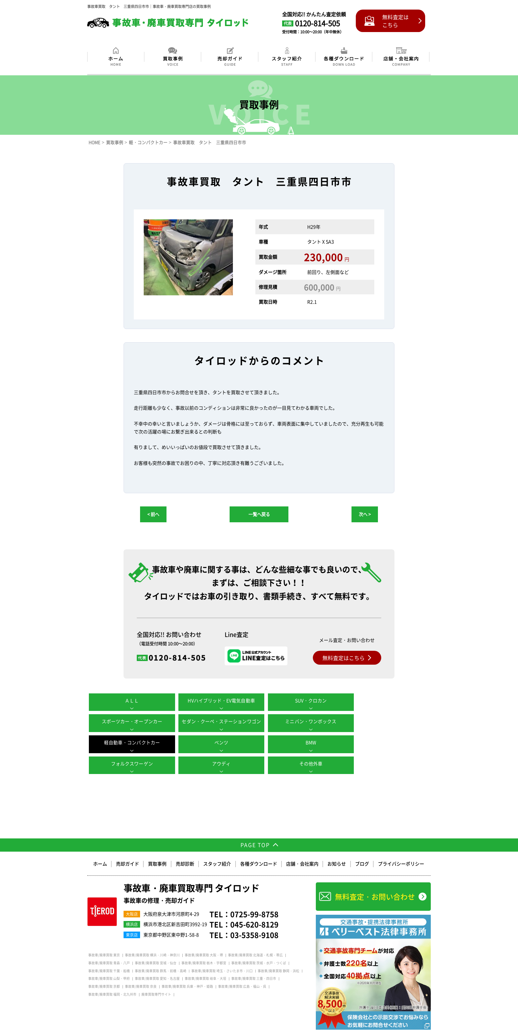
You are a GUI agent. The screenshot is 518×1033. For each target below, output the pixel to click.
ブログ (362, 850)
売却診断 (185, 850)
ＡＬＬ (130, 700)
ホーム (101, 850)
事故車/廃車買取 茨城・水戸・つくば (258, 949)
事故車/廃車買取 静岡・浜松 (278, 957)
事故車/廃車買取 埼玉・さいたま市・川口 (222, 957)
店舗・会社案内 (302, 850)
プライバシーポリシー (401, 850)
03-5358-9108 (254, 921)
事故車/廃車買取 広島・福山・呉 (242, 973)
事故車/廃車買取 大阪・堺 (204, 942)
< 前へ (153, 514)
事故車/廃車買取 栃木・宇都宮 (203, 949)
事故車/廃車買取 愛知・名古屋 (157, 965)
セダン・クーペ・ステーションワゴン (130, 721)
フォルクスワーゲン (216, 742)
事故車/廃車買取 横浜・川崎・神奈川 (152, 942)
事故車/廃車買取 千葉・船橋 (109, 957)
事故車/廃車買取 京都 (104, 973)
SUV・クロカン (302, 700)
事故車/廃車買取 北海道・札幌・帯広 (255, 942)
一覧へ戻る (259, 514)
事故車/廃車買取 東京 (104, 942)
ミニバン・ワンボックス (216, 721)
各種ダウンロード (258, 850)
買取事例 (158, 850)
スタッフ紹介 (217, 850)
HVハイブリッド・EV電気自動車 (216, 700)
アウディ (302, 742)
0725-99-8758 (254, 900)
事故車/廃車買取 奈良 (141, 973)
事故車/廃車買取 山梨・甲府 (109, 965)
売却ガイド (128, 850)
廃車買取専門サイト (156, 981)
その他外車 (387, 742)
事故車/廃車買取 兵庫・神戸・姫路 (187, 973)
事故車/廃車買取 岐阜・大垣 (205, 965)
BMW (130, 742)
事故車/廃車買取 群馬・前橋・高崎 (160, 957)
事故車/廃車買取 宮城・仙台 (155, 949)
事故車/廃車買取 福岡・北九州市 (112, 981)
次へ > (365, 514)
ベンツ (388, 721)
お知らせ (336, 850)
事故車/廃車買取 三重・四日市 (253, 965)
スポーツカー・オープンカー (388, 700)
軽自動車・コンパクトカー (302, 721)
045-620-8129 (254, 911)
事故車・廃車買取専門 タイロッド (194, 880)
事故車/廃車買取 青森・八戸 (109, 949)
